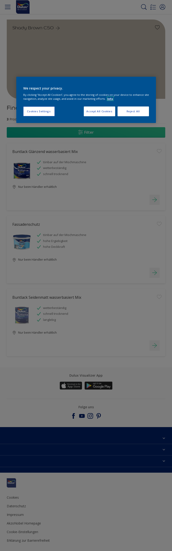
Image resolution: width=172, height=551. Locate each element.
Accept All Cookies (99, 111)
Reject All (133, 111)
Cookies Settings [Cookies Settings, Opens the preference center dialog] (39, 111)
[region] (86, 100)
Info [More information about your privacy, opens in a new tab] (110, 98)
